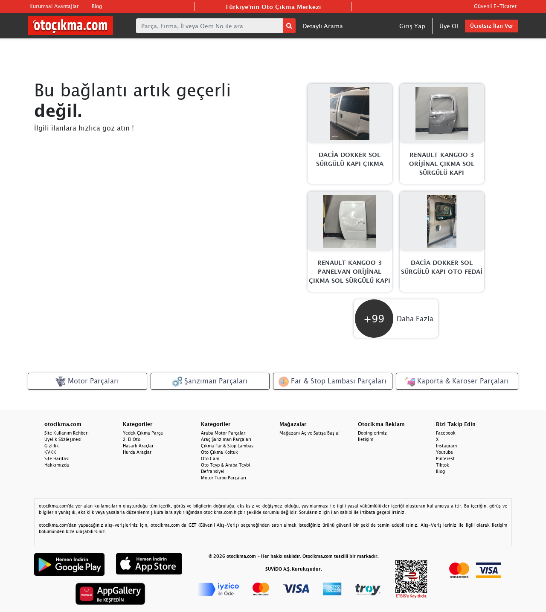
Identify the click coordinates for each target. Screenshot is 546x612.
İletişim (365, 439)
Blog (97, 6)
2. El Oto (131, 439)
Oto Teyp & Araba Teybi (225, 464)
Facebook (446, 432)
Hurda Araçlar (137, 452)
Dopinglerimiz (372, 432)
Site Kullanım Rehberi (66, 432)
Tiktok (442, 464)
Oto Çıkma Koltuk (219, 452)
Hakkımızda (56, 464)
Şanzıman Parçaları (210, 382)
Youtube (444, 452)
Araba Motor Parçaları (224, 432)
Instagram (446, 445)
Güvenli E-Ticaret (495, 6)
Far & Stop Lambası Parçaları (332, 382)
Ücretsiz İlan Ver (491, 26)
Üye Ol (448, 25)
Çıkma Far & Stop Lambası (228, 445)
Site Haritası (57, 458)
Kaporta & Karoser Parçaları (457, 382)
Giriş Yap (412, 25)
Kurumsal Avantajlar (54, 6)
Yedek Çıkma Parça (143, 432)
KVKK (50, 452)
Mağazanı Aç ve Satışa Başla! (309, 432)
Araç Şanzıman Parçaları (226, 439)
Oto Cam (210, 458)
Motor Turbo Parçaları (223, 477)
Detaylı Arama (322, 25)
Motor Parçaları (87, 382)
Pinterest (445, 458)
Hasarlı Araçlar (138, 445)
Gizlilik (51, 445)
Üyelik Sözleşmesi (62, 439)
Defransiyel (212, 471)
